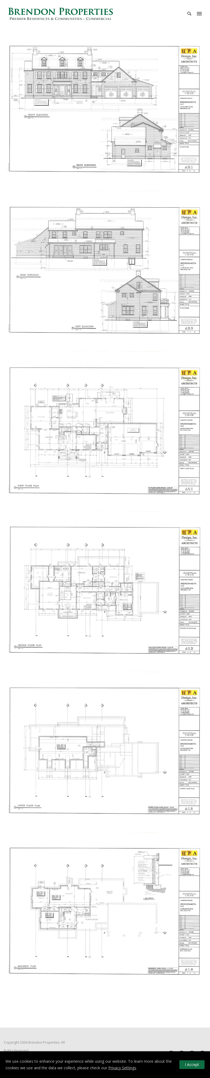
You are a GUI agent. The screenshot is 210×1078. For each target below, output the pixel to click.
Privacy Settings (122, 1067)
